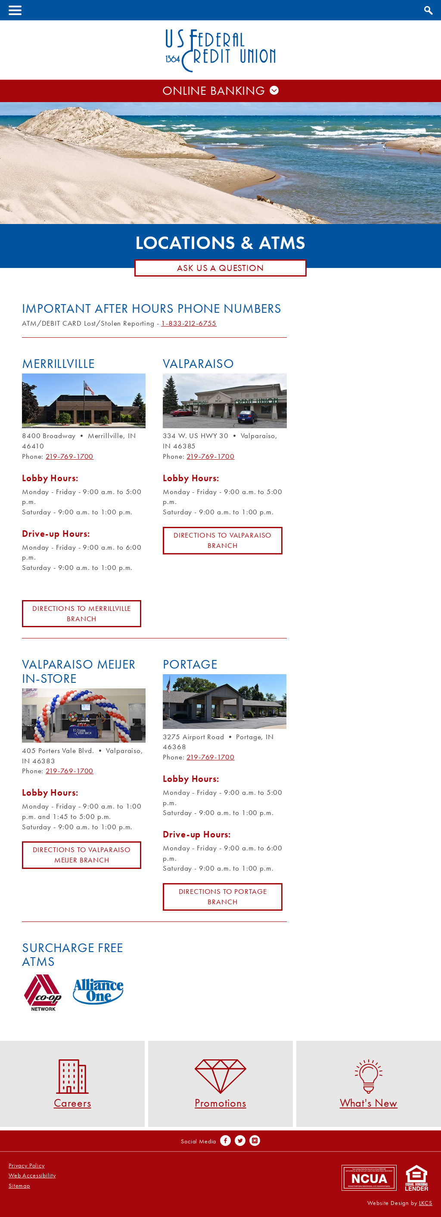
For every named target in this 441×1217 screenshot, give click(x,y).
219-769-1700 (69, 456)
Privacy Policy (27, 1165)
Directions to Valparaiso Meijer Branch (82, 855)
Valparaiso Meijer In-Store (78, 671)
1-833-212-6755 (189, 323)
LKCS (425, 1203)
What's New (369, 1083)
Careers (72, 1083)
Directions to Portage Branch (223, 896)
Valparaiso (198, 363)
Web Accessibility (32, 1175)
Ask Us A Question (220, 268)
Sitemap (19, 1185)
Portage (190, 664)
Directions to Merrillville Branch (81, 613)
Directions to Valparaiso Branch (223, 540)
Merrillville (58, 363)
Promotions (220, 1083)
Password (220, 115)
